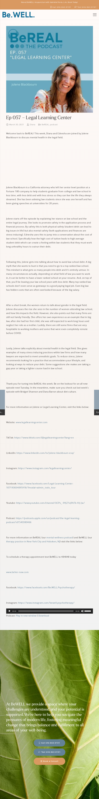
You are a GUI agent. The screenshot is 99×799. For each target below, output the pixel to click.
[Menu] (94, 14)
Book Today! (73, 2)
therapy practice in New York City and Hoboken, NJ (33, 541)
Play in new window (26, 615)
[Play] (9, 611)
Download (43, 615)
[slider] (45, 611)
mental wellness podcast (59, 537)
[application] (49, 611)
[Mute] (82, 611)
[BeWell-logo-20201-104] (18, 15)
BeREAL (45, 124)
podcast (54, 124)
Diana (32, 124)
